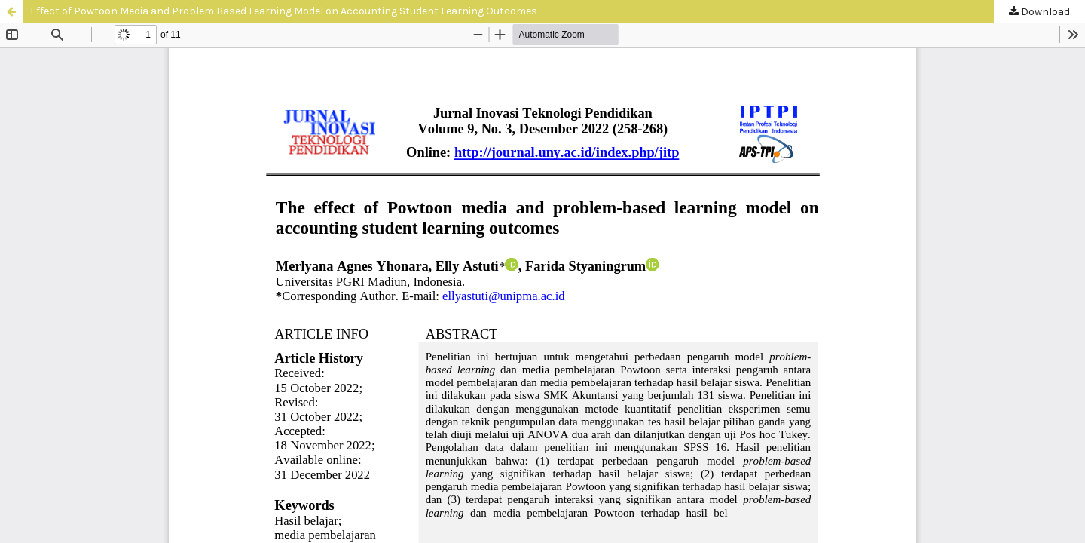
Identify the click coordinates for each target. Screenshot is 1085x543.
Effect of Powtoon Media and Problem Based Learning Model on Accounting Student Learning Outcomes (283, 11)
